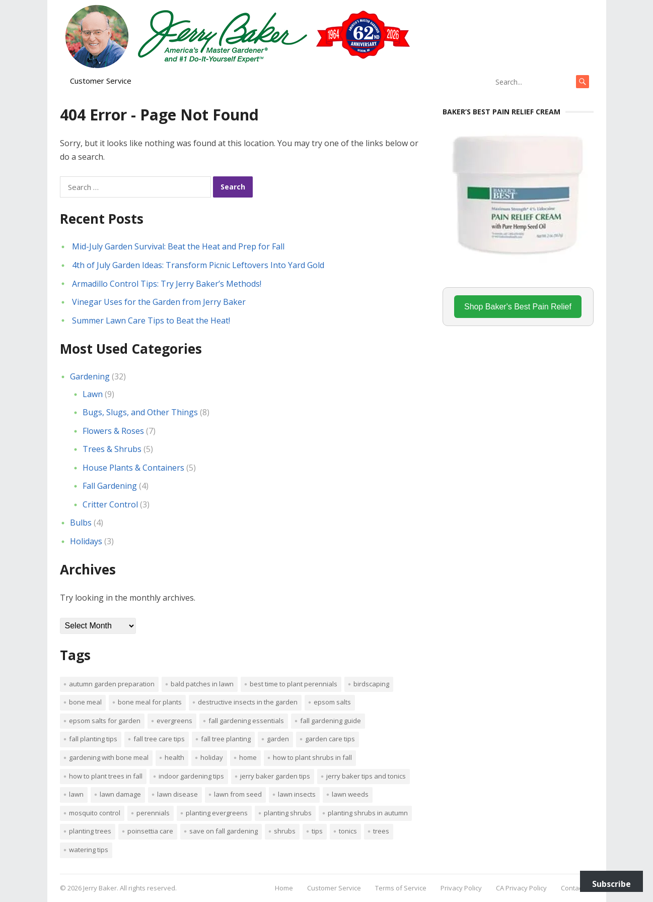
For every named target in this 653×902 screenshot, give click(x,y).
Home (284, 887)
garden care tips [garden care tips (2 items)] (330, 738)
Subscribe (611, 883)
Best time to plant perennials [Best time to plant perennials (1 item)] (293, 683)
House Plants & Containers (133, 467)
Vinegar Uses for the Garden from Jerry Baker (159, 301)
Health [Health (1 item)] (174, 757)
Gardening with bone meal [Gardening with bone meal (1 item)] (109, 757)
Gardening (90, 376)
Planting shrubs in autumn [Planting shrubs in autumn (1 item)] (368, 812)
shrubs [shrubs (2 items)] (285, 830)
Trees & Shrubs (112, 449)
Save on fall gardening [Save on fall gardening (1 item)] (223, 830)
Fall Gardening (110, 485)
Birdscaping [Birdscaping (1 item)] (371, 683)
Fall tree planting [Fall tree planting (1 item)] (226, 738)
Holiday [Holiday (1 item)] (211, 757)
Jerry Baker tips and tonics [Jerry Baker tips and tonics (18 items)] (366, 776)
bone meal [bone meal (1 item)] (85, 701)
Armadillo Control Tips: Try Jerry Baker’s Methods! (166, 283)
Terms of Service (400, 887)
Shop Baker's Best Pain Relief (517, 306)
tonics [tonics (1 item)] (348, 830)
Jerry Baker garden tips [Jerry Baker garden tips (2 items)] (275, 776)
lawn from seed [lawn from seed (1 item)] (238, 794)
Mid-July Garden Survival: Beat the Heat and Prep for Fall (178, 246)
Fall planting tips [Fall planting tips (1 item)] (93, 738)
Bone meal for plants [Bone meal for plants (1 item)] (150, 701)
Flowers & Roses (113, 430)
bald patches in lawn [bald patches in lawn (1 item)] (202, 683)
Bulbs (81, 522)
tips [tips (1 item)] (317, 830)
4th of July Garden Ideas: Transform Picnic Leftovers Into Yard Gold (198, 265)
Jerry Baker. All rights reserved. (130, 887)
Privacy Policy (461, 887)
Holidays (86, 541)
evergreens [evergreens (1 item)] (174, 720)
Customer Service (100, 81)
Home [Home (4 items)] (248, 757)
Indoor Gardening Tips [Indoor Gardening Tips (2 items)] (191, 776)
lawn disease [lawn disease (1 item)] (177, 794)
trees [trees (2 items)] (381, 830)
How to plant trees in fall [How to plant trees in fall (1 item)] (105, 776)
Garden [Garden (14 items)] (278, 738)
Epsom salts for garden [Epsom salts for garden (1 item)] (104, 720)
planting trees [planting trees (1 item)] (90, 830)
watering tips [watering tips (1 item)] (88, 849)
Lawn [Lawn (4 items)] (76, 794)
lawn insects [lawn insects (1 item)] (297, 794)
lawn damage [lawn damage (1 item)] (120, 794)
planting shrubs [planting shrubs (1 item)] (288, 812)
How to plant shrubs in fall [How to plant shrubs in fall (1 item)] (312, 757)
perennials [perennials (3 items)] (153, 812)
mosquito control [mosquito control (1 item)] (94, 812)
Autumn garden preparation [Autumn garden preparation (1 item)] (112, 683)
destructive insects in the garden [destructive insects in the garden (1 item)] (248, 701)
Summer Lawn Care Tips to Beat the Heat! (151, 320)
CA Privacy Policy (521, 887)
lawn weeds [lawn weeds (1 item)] (350, 794)
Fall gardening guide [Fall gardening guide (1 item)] (330, 720)
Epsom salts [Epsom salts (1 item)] (332, 701)
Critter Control (110, 504)
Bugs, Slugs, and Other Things (140, 412)
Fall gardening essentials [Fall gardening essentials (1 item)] (246, 720)
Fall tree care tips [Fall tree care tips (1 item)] (159, 738)
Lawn (93, 394)
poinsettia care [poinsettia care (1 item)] (150, 830)
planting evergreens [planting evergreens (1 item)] (217, 812)
